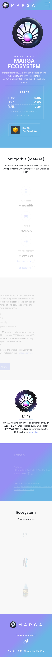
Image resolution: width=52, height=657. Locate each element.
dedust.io (33, 432)
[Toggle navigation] (47, 5)
